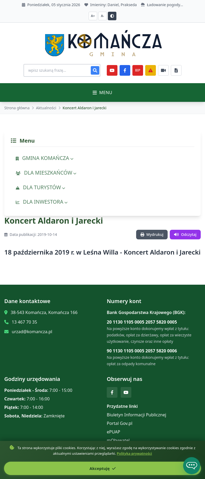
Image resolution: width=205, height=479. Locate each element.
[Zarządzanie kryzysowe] (150, 70)
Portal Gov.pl (119, 423)
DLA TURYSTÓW (40, 187)
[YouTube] (112, 70)
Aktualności (46, 107)
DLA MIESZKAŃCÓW (46, 172)
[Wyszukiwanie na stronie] (61, 70)
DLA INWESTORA (42, 201)
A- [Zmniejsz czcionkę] (102, 16)
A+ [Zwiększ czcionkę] (93, 16)
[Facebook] (125, 70)
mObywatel (118, 440)
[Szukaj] (95, 70)
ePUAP (113, 432)
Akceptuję (102, 468)
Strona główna (17, 107)
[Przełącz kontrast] (112, 16)
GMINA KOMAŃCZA (44, 158)
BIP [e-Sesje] (137, 70)
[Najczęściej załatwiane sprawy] (163, 70)
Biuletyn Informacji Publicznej (136, 415)
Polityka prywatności (134, 453)
